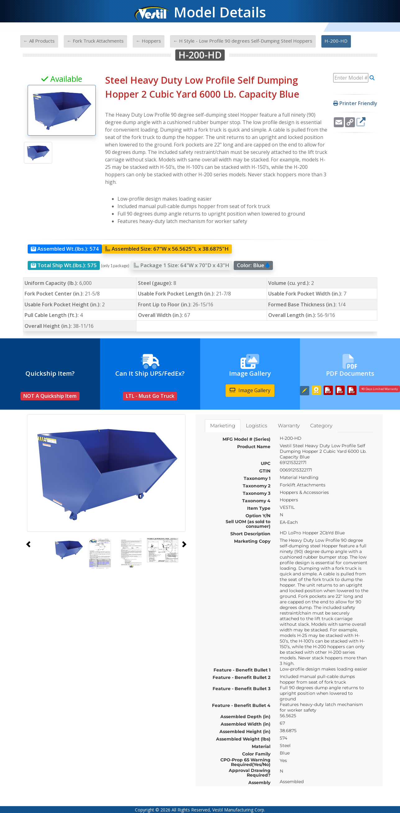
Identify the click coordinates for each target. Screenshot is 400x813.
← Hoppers (148, 41)
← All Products (39, 41)
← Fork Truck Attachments (95, 41)
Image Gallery (250, 390)
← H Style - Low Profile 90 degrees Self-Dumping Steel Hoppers (242, 41)
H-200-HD (335, 41)
